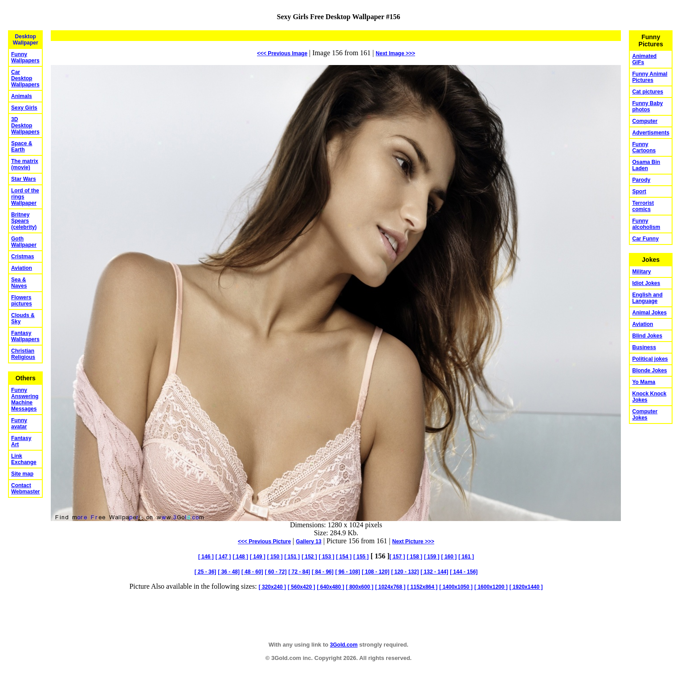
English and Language (647, 298)
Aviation (21, 268)
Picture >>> (413, 541)
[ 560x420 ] (301, 587)
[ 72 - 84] (299, 572)
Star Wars (23, 179)
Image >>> (395, 53)
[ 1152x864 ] (422, 587)
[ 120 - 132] (405, 572)
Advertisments (650, 133)
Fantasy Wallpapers (25, 336)
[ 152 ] (309, 557)
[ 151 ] (292, 557)
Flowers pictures (21, 300)
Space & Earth (21, 146)
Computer (644, 121)
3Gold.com (344, 645)
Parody (641, 180)
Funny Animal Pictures (649, 77)
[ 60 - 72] (276, 572)
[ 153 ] (326, 557)
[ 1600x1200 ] (491, 587)
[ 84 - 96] (323, 572)
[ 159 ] (432, 557)
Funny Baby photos (647, 106)
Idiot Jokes (646, 283)
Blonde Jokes (649, 370)
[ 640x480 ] (330, 587)
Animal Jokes (649, 312)
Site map (22, 474)
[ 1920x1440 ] (526, 587)
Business (644, 347)
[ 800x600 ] (359, 587)
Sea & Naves (19, 283)
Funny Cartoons (644, 147)
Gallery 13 (308, 541)
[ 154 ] (344, 557)
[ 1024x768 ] (390, 587)
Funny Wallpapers (25, 57)
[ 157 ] (397, 557)
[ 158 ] (414, 557)
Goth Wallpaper (24, 242)
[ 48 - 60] (252, 572)
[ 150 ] (275, 557)
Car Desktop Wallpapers (25, 78)
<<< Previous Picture (264, 541)
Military (641, 272)
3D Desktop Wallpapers (25, 125)
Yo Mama (643, 382)
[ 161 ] (466, 557)
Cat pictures (647, 92)
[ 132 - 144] (434, 572)
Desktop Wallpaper (25, 39)
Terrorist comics (642, 206)
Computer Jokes (644, 414)
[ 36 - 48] (229, 572)
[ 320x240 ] (272, 587)
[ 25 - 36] (205, 572)
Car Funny (645, 239)
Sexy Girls (24, 108)
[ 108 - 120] (375, 572)
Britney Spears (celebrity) (24, 221)
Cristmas (22, 256)
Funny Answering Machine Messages (24, 399)
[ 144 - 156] (463, 572)
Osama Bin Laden (646, 165)
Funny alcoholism (646, 224)
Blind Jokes (647, 336)
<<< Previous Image (282, 53)
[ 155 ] (361, 557)
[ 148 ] (240, 557)
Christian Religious (23, 354)
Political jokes (650, 359)
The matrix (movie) (24, 164)
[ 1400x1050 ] (456, 587)
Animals (21, 96)
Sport (639, 191)
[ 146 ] (206, 557)
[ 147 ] (223, 557)
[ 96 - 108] (347, 572)
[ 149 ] (257, 557)
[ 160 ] (449, 557)
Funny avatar (19, 423)
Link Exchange (24, 459)
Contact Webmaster (25, 488)
